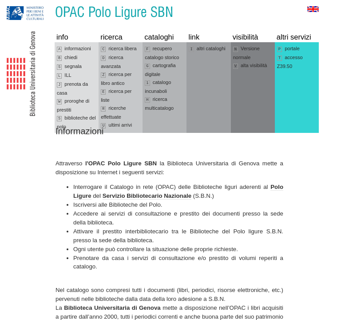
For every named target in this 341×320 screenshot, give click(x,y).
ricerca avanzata (112, 62)
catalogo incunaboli (158, 87)
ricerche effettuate (113, 112)
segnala (69, 67)
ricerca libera (118, 49)
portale (288, 49)
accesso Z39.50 (290, 62)
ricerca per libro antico (116, 79)
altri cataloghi (207, 49)
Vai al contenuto (50, 4)
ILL (64, 75)
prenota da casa (72, 88)
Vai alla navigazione (17, 4)
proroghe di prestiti (73, 105)
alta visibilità (250, 66)
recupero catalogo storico (162, 53)
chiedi (67, 58)
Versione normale (246, 53)
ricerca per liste (116, 95)
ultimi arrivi (116, 125)
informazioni (74, 49)
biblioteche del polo (76, 122)
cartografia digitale (160, 70)
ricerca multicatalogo (159, 103)
